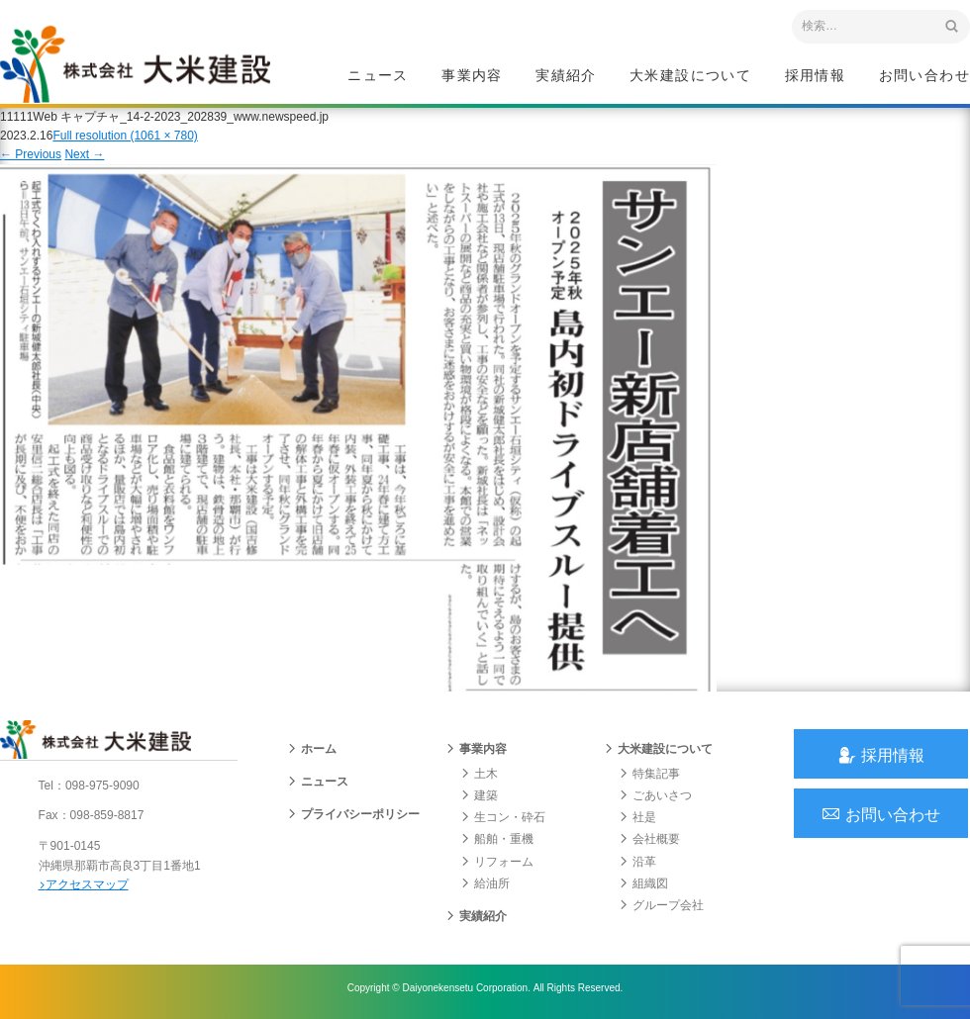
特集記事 (649, 777)
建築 (479, 799)
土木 (479, 777)
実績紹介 (566, 75)
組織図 (643, 886)
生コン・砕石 (502, 821)
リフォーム (497, 865)
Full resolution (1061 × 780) (124, 137)
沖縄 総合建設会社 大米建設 (137, 65)
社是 (637, 821)
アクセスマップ (85, 887)
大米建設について (690, 75)
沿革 (637, 865)
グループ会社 (661, 909)
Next (84, 156)
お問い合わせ (924, 75)
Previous (30, 156)
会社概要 (649, 843)
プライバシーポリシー (353, 818)
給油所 (485, 886)
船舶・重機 (497, 843)
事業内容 (472, 75)
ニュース (378, 75)
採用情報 (815, 75)
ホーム (312, 752)
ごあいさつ (655, 799)
